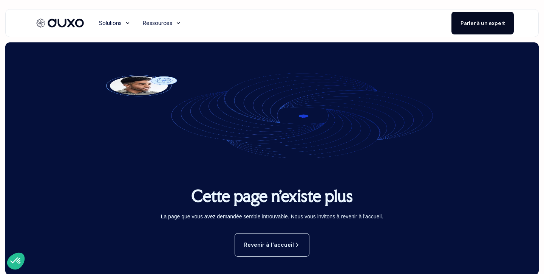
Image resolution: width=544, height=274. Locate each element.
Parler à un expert (483, 23)
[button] (115, 23)
